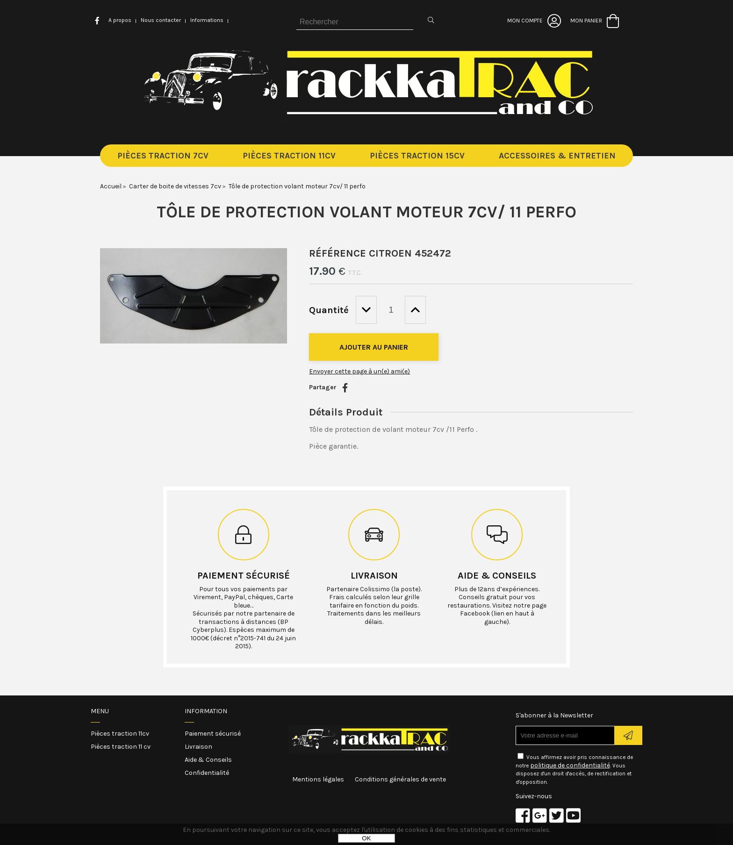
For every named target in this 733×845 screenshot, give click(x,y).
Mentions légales (318, 779)
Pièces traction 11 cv (121, 747)
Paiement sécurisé (243, 575)
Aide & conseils (497, 575)
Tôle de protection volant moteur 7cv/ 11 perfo (366, 211)
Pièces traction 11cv (120, 734)
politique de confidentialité (570, 765)
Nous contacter (161, 20)
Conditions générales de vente (400, 779)
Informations (206, 20)
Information (206, 711)
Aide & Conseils (208, 760)
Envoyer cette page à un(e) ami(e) (359, 371)
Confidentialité (207, 773)
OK (366, 838)
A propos (119, 20)
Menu (100, 711)
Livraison (374, 575)
